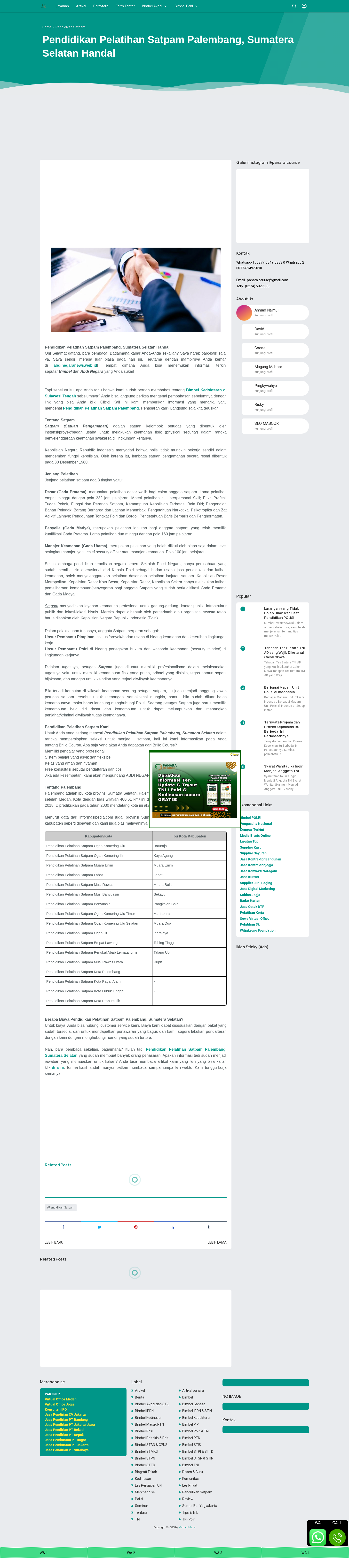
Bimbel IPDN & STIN (197, 1411)
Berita (139, 1397)
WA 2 (131, 1553)
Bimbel (187, 1397)
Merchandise (145, 1492)
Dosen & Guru (192, 1472)
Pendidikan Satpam (61, 1207)
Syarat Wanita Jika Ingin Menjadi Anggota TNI (283, 768)
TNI (137, 1519)
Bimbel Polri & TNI (195, 1431)
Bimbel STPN (145, 1458)
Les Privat (189, 1485)
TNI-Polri (188, 1519)
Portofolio (101, 6)
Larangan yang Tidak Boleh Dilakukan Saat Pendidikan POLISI (281, 613)
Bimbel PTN (191, 1438)
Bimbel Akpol (152, 6)
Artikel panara (193, 1390)
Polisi (139, 1499)
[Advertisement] (174, 118)
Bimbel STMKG (146, 1451)
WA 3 (218, 1553)
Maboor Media (187, 1527)
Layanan (62, 6)
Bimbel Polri (184, 6)
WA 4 (305, 1553)
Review (187, 1499)
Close (234, 754)
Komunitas (190, 1479)
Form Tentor (125, 6)
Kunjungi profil (263, 315)
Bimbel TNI (190, 1465)
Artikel (81, 6)
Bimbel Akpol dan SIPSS (152, 1404)
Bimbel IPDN (144, 1411)
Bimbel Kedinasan (148, 1418)
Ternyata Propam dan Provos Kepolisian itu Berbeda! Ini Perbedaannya (282, 729)
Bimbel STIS (191, 1445)
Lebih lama (217, 1242)
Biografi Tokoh (146, 1472)
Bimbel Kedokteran (196, 1418)
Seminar (141, 1506)
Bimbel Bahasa (193, 1404)
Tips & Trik (190, 1512)
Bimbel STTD (145, 1465)
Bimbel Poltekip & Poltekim (152, 1438)
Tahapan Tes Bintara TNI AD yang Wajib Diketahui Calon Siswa (284, 652)
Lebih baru (54, 1242)
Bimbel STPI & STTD (197, 1451)
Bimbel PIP (190, 1424)
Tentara (141, 1512)
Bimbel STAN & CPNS (151, 1445)
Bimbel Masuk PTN (149, 1424)
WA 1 (44, 1553)
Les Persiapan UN (148, 1485)
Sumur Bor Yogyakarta (199, 1506)
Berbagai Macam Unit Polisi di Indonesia (281, 689)
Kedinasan (143, 1479)
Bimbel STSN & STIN (197, 1458)
